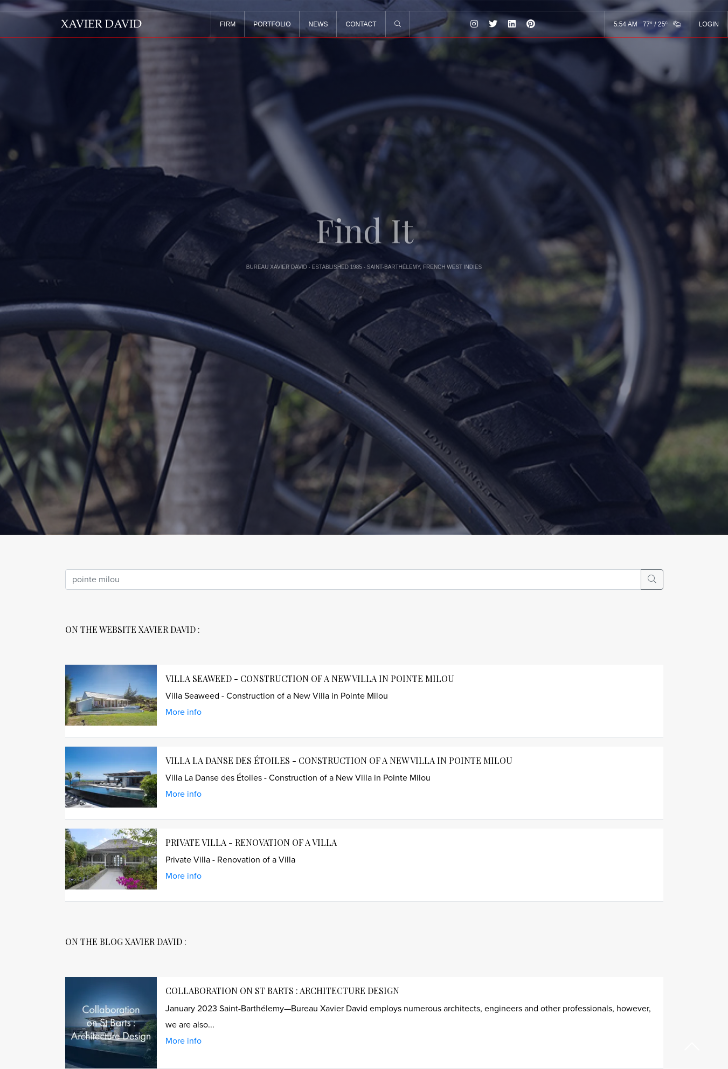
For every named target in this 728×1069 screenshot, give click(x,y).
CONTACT (364, 24)
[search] (353, 579)
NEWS (321, 24)
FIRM (231, 24)
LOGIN (709, 24)
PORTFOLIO (275, 24)
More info (183, 712)
